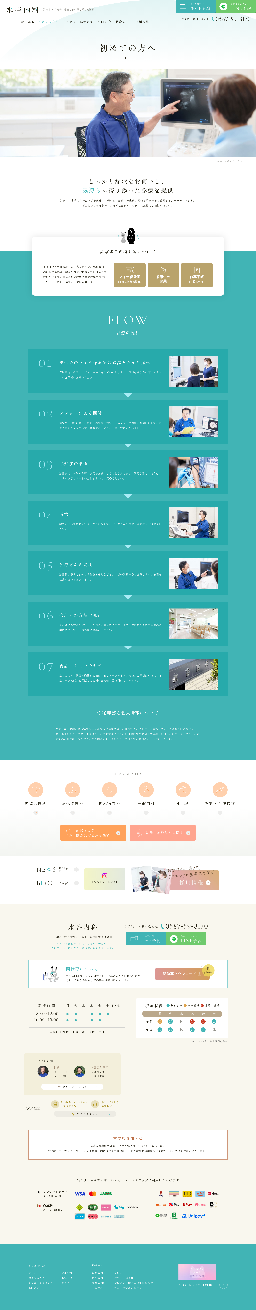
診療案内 (122, 21)
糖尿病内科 (109, 803)
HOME (220, 161)
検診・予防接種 (220, 803)
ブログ (63, 883)
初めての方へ (48, 21)
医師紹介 (104, 21)
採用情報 (142, 21)
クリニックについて (78, 21)
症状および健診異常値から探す (133, 1283)
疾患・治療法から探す (128, 1288)
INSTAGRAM (105, 882)
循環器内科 (36, 803)
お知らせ (63, 870)
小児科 (183, 803)
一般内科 (146, 803)
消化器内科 (72, 803)
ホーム (27, 21)
